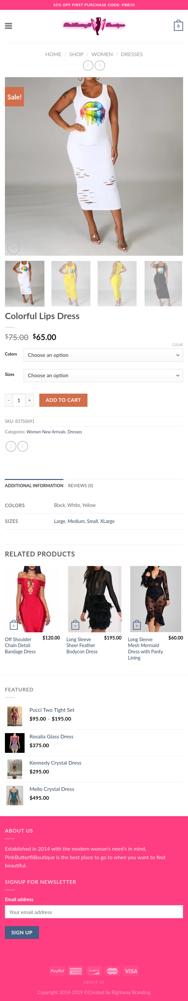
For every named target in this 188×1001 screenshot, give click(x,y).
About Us (94, 982)
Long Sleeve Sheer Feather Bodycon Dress (82, 645)
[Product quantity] (19, 400)
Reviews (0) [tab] (80, 485)
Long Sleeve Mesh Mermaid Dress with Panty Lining (145, 649)
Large (60, 521)
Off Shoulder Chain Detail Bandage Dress (20, 645)
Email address (19, 899)
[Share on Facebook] (11, 446)
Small (92, 521)
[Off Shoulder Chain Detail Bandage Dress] (32, 599)
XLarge (107, 521)
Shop (76, 54)
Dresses (132, 54)
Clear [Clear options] (177, 344)
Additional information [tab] (34, 485)
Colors (11, 354)
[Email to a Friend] (22, 446)
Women (102, 54)
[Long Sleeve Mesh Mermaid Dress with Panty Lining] (155, 599)
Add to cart (63, 400)
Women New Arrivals (46, 431)
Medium (76, 521)
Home (53, 54)
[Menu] (9, 26)
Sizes (9, 374)
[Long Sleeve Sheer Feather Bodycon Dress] (94, 599)
